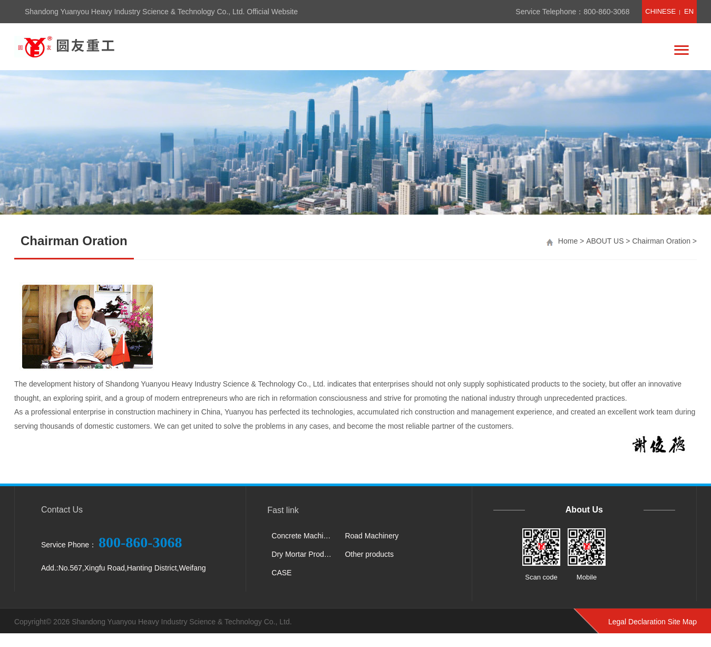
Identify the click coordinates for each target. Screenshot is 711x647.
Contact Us (62, 509)
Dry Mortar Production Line (304, 554)
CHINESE (660, 11)
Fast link (283, 510)
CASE (281, 572)
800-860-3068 (606, 11)
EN (689, 11)
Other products (369, 554)
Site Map (682, 621)
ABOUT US (605, 241)
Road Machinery (371, 536)
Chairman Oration (661, 241)
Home (568, 241)
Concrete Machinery (304, 536)
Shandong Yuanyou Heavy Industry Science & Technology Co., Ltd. (181, 621)
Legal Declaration (637, 621)
